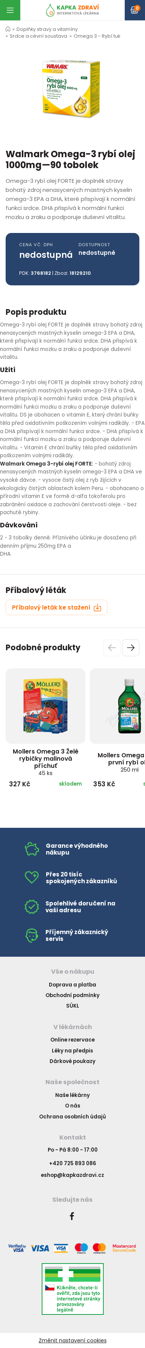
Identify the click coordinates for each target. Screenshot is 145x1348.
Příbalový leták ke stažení (56, 607)
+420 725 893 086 (72, 1163)
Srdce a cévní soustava (38, 36)
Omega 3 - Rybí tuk (97, 36)
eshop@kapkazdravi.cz (72, 1175)
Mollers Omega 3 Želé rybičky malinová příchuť (46, 762)
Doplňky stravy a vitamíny (47, 29)
